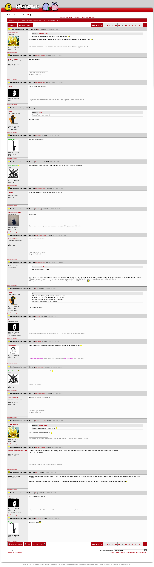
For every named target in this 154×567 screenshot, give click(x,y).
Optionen (12, 25)
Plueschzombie (43, 425)
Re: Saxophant (39, 162)
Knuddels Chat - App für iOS (60, 564)
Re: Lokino (38, 135)
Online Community (105, 564)
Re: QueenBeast (39, 367)
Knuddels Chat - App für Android (42, 564)
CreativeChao (43, 267)
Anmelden (27, 15)
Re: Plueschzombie (40, 188)
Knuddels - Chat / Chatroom (127, 552)
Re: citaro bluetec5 (40, 55)
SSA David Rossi (43, 33)
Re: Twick (38, 108)
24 (126, 25)
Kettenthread (37, 20)
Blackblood (18, 550)
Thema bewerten (25, 25)
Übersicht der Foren (65, 17)
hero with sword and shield (28, 550)
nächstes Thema (39, 544)
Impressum (124, 564)
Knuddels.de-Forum (13, 20)
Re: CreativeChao (40, 82)
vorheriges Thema (15, 544)
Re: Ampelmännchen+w (41, 235)
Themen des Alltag (26, 20)
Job (130, 564)
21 (116, 25)
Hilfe (83, 17)
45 (135, 25)
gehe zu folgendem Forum (106, 550)
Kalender (77, 17)
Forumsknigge (90, 17)
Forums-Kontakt (114, 552)
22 (119, 25)
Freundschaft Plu (84, 564)
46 (139, 25)
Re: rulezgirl (38, 209)
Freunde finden (73, 564)
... (112, 25)
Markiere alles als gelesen (15, 552)
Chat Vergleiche (115, 564)
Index (27, 544)
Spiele (92, 564)
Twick (40, 112)
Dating (96, 564)
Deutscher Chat (27, 564)
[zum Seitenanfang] (12, 52)
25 (129, 25)
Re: (38, 29)
